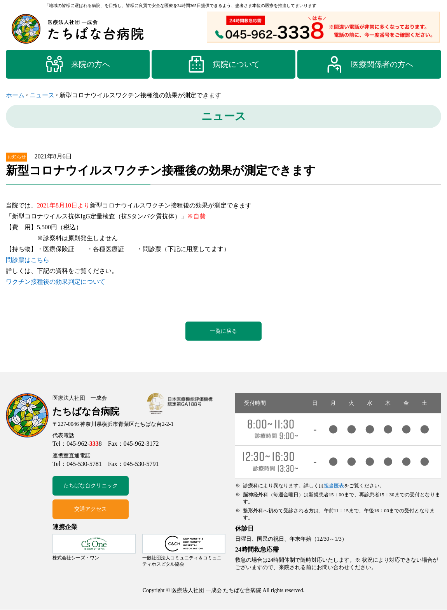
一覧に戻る (223, 331)
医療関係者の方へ (369, 64)
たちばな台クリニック (90, 486)
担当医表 (334, 486)
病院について (223, 64)
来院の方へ (77, 64)
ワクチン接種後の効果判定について (55, 281)
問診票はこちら (27, 260)
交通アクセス (90, 510)
